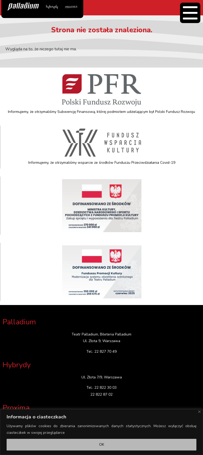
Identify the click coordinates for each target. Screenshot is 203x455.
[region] (101, 432)
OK (101, 444)
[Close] (199, 411)
